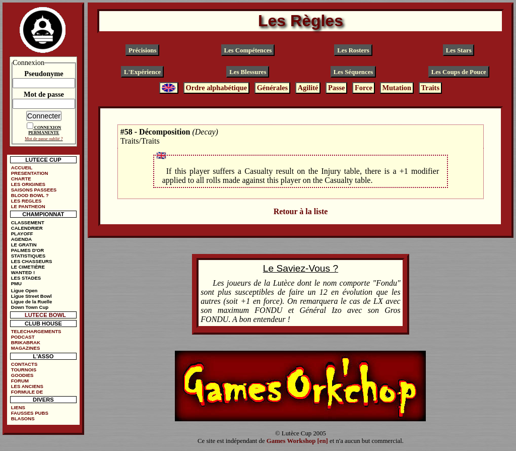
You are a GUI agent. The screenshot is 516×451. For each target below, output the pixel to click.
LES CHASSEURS (31, 261)
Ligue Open (24, 290)
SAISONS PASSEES (33, 189)
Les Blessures (247, 72)
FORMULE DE (27, 392)
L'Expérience (142, 72)
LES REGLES (26, 201)
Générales (272, 88)
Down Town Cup (29, 307)
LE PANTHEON (28, 206)
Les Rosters (353, 49)
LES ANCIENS (27, 386)
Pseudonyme (43, 74)
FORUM (20, 380)
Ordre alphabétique (216, 88)
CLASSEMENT (27, 222)
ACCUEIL (22, 167)
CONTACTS (24, 364)
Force (363, 88)
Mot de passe (44, 94)
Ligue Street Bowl (31, 296)
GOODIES (22, 375)
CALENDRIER (27, 228)
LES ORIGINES (28, 184)
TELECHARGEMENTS (36, 331)
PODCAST (23, 337)
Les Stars (459, 49)
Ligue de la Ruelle (31, 301)
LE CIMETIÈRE (28, 267)
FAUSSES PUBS (29, 413)
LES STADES (26, 278)
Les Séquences (353, 72)
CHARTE (21, 178)
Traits (430, 88)
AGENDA (21, 239)
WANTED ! (23, 272)
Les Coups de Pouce (458, 72)
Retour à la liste (301, 211)
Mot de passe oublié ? (43, 138)
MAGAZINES (25, 348)
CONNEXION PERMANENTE (44, 130)
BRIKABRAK (25, 342)
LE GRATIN (24, 244)
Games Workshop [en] (297, 440)
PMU (16, 283)
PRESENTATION (29, 173)
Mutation (396, 88)
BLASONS (23, 418)
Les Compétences (248, 49)
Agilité (308, 88)
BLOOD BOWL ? (30, 195)
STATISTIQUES (28, 256)
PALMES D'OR (27, 250)
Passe (336, 88)
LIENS (18, 407)
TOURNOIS (23, 369)
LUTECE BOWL (45, 315)
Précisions (142, 49)
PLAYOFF (22, 233)
